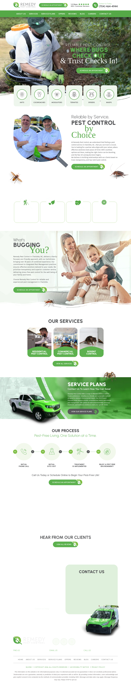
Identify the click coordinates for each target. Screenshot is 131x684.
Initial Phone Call (24, 465)
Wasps (109, 95)
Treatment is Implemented (79, 465)
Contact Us (105, 14)
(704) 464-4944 (108, 6)
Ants (22, 95)
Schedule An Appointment (52, 5)
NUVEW (29, 667)
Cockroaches (39, 95)
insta (72, 641)
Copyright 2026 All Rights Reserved (51, 667)
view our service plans (81, 412)
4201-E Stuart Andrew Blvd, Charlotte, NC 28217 (32, 650)
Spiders (91, 95)
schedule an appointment (91, 71)
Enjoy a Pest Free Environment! (107, 465)
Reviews (72, 14)
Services (33, 14)
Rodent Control (92, 342)
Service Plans (48, 14)
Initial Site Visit (51, 465)
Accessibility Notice (79, 667)
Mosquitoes (57, 95)
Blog (82, 14)
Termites (74, 95)
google (64, 641)
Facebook (56, 641)
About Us (21, 14)
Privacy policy (98, 667)
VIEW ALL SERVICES (64, 364)
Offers (62, 14)
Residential (39, 342)
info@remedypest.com (68, 650)
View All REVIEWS (63, 544)
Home (20, 659)
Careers (92, 14)
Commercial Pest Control (66, 342)
